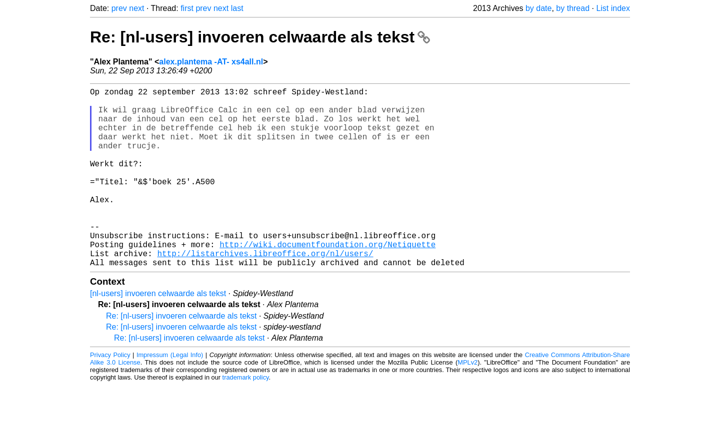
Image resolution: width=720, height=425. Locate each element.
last (237, 8)
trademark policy (245, 417)
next (136, 8)
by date (539, 8)
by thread (573, 8)
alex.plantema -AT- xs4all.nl (211, 61)
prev (119, 8)
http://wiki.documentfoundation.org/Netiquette (328, 280)
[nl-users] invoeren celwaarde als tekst (158, 333)
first (187, 8)
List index (613, 8)
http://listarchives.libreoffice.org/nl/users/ (265, 291)
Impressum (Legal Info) (169, 395)
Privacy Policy (110, 395)
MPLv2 (468, 402)
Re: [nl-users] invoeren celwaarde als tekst (260, 37)
